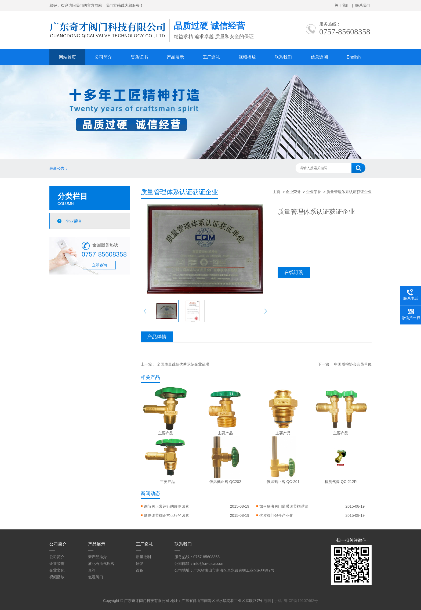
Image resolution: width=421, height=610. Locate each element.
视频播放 (247, 57)
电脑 (267, 600)
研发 (139, 563)
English (354, 57)
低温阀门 (95, 577)
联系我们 (362, 5)
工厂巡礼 (211, 57)
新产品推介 (97, 557)
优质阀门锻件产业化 (276, 515)
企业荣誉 (73, 221)
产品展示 (175, 57)
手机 (278, 600)
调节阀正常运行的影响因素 (166, 506)
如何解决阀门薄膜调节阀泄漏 (283, 506)
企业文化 (56, 570)
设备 (139, 570)
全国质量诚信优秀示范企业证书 (183, 364)
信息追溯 (319, 57)
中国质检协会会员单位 (353, 364)
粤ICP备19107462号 (301, 600)
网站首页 (67, 57)
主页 (276, 192)
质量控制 (143, 557)
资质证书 (139, 57)
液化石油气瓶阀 (101, 563)
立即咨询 (99, 265)
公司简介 (103, 57)
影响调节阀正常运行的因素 (166, 515)
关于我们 (342, 5)
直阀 (92, 570)
